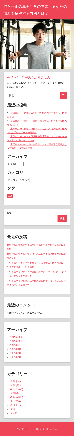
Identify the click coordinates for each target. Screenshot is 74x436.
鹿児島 (13, 413)
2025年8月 (15, 353)
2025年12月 (16, 337)
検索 (9, 212)
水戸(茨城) (15, 401)
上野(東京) (15, 381)
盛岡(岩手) (15, 405)
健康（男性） (17, 385)
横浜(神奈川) (16, 397)
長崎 (12, 409)
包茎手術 (14, 393)
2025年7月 (15, 357)
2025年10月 (16, 345)
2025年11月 (16, 341)
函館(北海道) (16, 389)
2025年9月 (15, 349)
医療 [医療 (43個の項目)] (10, 195)
